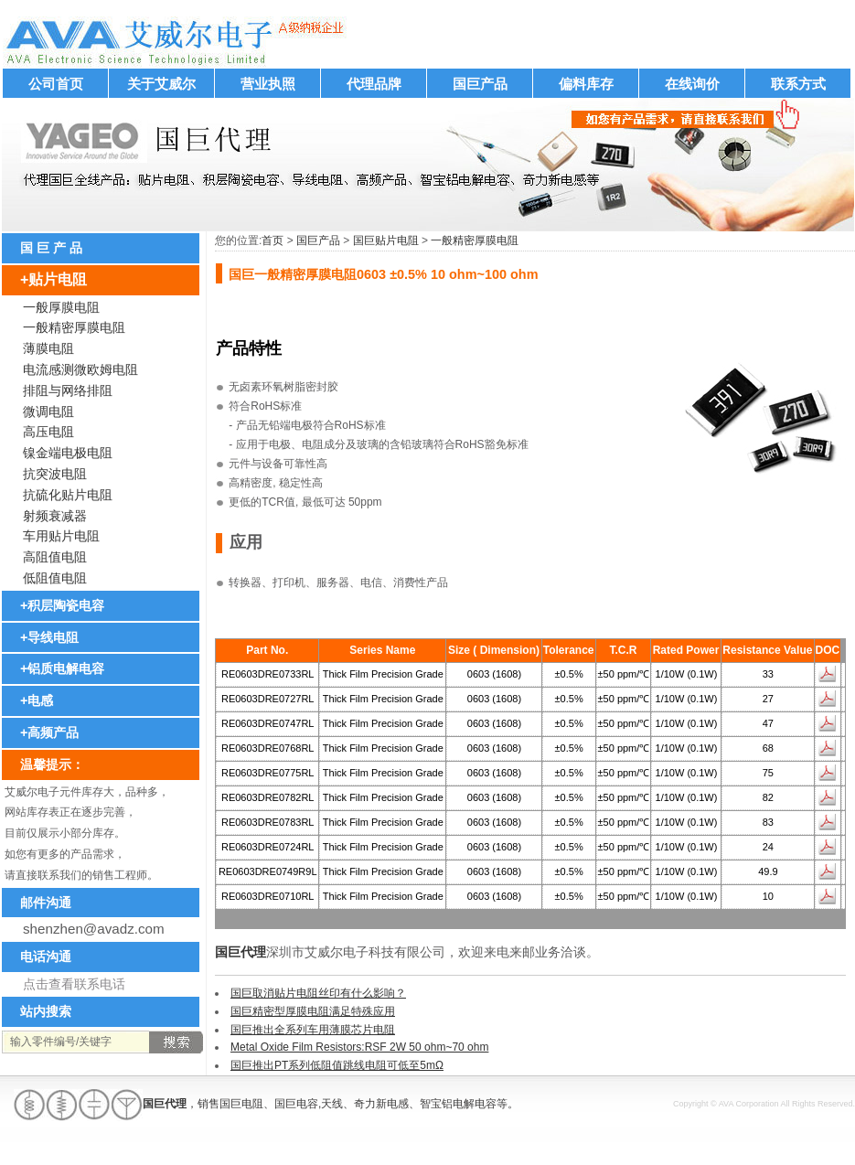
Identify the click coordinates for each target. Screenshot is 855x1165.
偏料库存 (586, 83)
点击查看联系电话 (74, 984)
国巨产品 (480, 83)
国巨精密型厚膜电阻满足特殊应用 (312, 1011)
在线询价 (692, 83)
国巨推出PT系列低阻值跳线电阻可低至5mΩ (337, 1065)
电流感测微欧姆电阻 (80, 369)
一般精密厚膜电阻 (474, 240)
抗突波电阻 (55, 473)
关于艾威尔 (161, 83)
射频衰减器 (55, 515)
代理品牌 (374, 83)
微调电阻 (48, 411)
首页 (272, 240)
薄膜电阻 (48, 348)
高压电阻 (48, 431)
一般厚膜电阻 (61, 307)
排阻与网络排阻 (67, 390)
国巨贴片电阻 (386, 240)
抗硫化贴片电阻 (67, 494)
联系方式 (798, 83)
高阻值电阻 (55, 557)
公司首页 (55, 83)
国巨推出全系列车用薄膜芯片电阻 (312, 1029)
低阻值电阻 (55, 578)
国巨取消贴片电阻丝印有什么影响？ (318, 993)
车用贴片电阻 (61, 536)
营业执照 (267, 83)
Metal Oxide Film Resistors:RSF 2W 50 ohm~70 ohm (359, 1047)
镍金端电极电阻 (67, 452)
